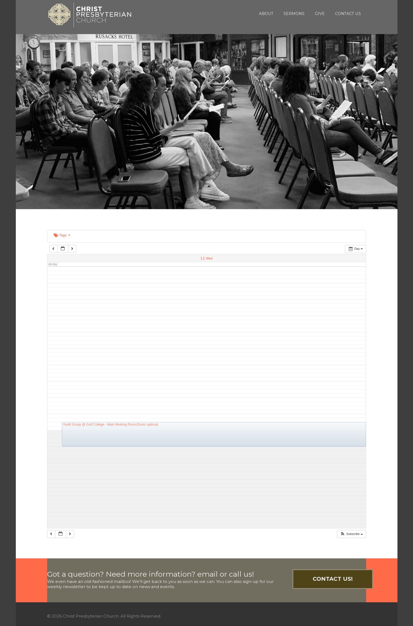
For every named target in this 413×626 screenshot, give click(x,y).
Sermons (294, 13)
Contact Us (348, 13)
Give (320, 13)
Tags (62, 235)
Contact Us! (333, 579)
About (266, 13)
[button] (351, 534)
